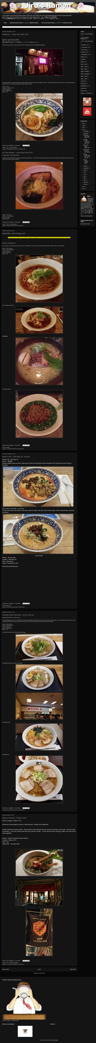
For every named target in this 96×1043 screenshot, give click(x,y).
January (85, 184)
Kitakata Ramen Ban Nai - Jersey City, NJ (18, 615)
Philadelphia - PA (85, 85)
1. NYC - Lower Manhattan (11, 147)
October (85, 166)
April (85, 178)
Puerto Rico (83, 88)
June (85, 174)
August (85, 170)
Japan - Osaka (84, 76)
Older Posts (73, 969)
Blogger (56, 1040)
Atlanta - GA (83, 57)
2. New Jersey (84, 49)
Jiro (90, 196)
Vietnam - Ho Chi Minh (86, 93)
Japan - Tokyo (84, 78)
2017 (83, 129)
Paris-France (84, 83)
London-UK (83, 81)
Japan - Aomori (84, 66)
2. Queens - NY (84, 52)
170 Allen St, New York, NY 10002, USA (14, 225)
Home (5, 22)
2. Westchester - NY (85, 54)
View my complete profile (86, 216)
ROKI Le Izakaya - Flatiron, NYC (14, 818)
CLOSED (8, 447)
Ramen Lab (8, 605)
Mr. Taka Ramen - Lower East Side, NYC (17, 153)
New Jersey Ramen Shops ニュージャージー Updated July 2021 (56, 22)
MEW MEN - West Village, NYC (14, 233)
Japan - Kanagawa (85, 73)
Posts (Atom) (42, 973)
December (86, 131)
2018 (83, 127)
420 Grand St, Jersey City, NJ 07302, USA (15, 810)
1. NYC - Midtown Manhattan (12, 962)
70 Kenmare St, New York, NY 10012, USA (15, 607)
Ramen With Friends (85, 223)
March (85, 180)
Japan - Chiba (84, 69)
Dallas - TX (83, 61)
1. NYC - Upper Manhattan (87, 41)
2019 (83, 125)
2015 (83, 188)
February (86, 182)
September (86, 168)
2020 (83, 123)
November (86, 133)
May (85, 176)
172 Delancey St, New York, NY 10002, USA (15, 149)
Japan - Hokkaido (85, 71)
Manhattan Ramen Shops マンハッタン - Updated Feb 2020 (24, 22)
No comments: (17, 145)
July (85, 172)
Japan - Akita (84, 64)
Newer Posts (5, 969)
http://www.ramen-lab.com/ (10, 566)
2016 (83, 186)
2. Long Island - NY (85, 47)
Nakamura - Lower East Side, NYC (15, 34)
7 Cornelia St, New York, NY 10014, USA (15, 448)
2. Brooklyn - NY (84, 44)
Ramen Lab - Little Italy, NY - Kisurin (16, 457)
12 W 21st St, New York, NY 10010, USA (15, 964)
